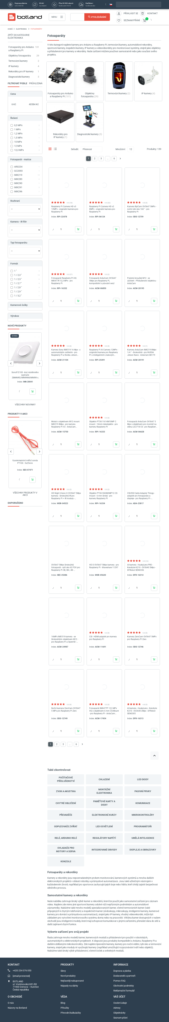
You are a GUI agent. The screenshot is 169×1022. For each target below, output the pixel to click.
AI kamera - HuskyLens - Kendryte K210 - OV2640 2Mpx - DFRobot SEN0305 (142, 711)
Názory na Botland (17, 1007)
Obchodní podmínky (123, 985)
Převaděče (65, 815)
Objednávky (119, 1012)
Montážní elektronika (104, 791)
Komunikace (142, 803)
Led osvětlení (104, 826)
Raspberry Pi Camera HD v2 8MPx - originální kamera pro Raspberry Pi (102, 209)
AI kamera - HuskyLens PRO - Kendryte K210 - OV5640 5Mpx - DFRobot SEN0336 (141, 567)
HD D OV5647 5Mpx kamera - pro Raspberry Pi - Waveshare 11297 (104, 566)
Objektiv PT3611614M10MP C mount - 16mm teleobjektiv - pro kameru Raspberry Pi (103, 424)
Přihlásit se (131, 13)
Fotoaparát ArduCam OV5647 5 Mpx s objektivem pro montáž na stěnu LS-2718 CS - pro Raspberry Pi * (142, 424)
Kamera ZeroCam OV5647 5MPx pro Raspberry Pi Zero (141, 637)
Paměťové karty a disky (104, 803)
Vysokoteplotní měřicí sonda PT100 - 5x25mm (25, 461)
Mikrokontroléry (143, 815)
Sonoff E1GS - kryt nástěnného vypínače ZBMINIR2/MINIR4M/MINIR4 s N (25, 375)
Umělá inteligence (143, 838)
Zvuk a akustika (66, 791)
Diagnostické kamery (19, 76)
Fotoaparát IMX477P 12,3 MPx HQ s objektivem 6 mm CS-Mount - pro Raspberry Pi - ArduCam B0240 (104, 711)
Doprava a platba (122, 971)
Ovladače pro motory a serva (65, 850)
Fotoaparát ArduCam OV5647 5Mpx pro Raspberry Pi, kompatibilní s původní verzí (102, 281)
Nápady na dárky (69, 985)
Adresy (116, 1007)
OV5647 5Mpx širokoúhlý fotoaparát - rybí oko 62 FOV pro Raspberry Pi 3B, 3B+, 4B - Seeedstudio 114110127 (65, 567)
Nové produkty (68, 975)
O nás (11, 1003)
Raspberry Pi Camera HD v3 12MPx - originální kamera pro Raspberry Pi (64, 209)
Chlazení (104, 779)
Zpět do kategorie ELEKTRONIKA (19, 36)
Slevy (63, 971)
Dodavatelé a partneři (124, 975)
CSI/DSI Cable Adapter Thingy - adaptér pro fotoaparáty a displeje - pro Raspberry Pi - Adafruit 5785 (141, 496)
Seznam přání (120, 1017)
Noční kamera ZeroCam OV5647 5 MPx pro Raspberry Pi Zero (65, 709)
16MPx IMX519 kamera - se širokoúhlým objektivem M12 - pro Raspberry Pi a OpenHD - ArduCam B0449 (64, 639)
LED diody (143, 779)
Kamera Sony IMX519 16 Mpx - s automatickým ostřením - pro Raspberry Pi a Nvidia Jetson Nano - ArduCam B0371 (65, 352)
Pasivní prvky (143, 791)
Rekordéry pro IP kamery (21, 71)
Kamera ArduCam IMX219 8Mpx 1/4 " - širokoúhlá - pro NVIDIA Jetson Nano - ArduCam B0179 (141, 352)
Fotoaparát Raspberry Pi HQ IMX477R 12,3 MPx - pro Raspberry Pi (63, 281)
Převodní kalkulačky (71, 1012)
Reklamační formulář (124, 990)
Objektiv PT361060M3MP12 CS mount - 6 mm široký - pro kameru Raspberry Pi (103, 496)
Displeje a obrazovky (143, 849)
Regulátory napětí (104, 838)
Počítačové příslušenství (66, 779)
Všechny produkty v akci (25, 493)
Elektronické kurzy (104, 815)
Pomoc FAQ (119, 980)
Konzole (66, 861)
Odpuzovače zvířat (65, 826)
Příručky (65, 1007)
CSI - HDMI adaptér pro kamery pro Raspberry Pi (103, 637)
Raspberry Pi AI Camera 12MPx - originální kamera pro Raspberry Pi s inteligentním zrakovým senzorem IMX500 (103, 352)
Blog (63, 1003)
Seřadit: (75, 149)
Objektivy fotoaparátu (19, 55)
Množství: (120, 149)
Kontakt (152, 13)
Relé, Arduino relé (66, 838)
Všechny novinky (25, 404)
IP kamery (13, 66)
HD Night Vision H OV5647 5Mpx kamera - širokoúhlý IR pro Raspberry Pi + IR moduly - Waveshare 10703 (66, 496)
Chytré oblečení (66, 803)
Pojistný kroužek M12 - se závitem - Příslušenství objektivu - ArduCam (142, 281)
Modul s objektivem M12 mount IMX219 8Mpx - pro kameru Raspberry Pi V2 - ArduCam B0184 (65, 424)
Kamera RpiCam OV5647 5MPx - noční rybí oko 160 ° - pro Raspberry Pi (141, 209)
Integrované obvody (104, 849)
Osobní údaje (120, 1003)
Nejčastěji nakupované (72, 980)
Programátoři (143, 826)
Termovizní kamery (18, 61)
